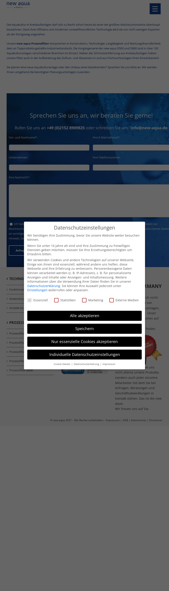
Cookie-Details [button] (62, 363)
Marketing (92, 300)
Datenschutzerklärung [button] (87, 363)
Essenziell (37, 300)
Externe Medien (124, 300)
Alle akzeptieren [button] (84, 315)
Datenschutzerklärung (43, 286)
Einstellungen (37, 290)
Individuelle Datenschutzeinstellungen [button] (84, 354)
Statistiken (65, 300)
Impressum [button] (109, 363)
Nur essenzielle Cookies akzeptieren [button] (84, 341)
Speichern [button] (84, 328)
